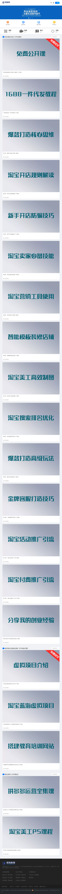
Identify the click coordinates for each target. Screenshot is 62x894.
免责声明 (23, 874)
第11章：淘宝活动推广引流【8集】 (11, 557)
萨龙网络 (36, 886)
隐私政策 (18, 877)
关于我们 (18, 874)
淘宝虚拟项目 (24, 886)
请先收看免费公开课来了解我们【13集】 (12, 72)
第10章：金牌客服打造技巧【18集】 (11, 517)
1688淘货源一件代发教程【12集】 (11, 112)
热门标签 (10, 877)
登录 (57, 2)
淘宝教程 (6, 76)
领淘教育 (7, 890)
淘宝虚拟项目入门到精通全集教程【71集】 (13, 724)
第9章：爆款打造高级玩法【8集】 (11, 477)
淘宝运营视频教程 (46, 866)
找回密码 (23, 880)
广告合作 (31, 874)
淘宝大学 (12, 886)
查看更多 (55, 36)
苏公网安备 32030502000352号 (40, 890)
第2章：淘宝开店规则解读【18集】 (11, 193)
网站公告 (4, 874)
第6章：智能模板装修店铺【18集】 (11, 355)
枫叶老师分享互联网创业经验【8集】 (11, 638)
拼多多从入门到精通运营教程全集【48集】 (13, 809)
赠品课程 (6, 813)
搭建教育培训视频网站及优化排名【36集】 (13, 764)
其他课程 (6, 687)
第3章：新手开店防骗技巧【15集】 (11, 234)
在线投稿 (4, 880)
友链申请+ (43, 886)
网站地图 (28, 890)
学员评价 (18, 880)
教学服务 (31, 877)
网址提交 (4, 877)
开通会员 (23, 877)
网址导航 (10, 874)
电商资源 (30, 886)
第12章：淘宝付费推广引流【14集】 (11, 598)
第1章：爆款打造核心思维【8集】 (11, 153)
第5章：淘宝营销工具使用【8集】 (11, 315)
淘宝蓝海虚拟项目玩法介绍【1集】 (11, 683)
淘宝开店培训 (12, 866)
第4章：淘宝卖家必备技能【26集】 (11, 274)
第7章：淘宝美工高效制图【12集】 (11, 396)
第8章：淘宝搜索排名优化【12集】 (11, 436)
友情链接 (36, 874)
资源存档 (10, 880)
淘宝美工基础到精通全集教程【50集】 (12, 850)
